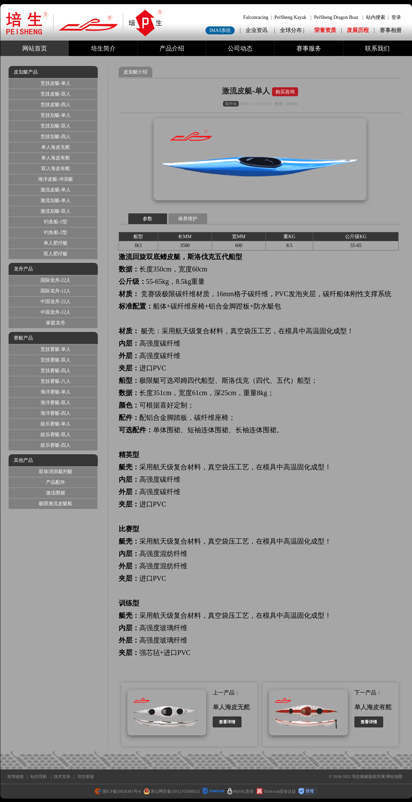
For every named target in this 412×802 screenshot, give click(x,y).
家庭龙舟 (55, 322)
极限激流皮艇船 (55, 503)
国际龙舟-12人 (55, 290)
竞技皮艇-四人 (55, 104)
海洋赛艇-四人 (55, 413)
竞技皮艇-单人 (55, 83)
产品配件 (55, 482)
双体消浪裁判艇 (55, 471)
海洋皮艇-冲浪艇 (55, 179)
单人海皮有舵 (372, 707)
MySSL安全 (240, 791)
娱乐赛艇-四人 (55, 445)
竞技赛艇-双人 (55, 360)
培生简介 (103, 48)
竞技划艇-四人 (55, 136)
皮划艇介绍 (135, 72)
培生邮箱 (86, 776)
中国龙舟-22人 (55, 301)
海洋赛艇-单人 (55, 391)
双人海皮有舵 (55, 168)
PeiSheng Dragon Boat (336, 17)
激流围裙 (55, 492)
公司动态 (240, 48)
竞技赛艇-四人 (55, 370)
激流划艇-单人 (55, 200)
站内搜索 (375, 17)
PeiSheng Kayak (290, 17)
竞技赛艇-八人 (55, 381)
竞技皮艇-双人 (55, 94)
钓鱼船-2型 (55, 232)
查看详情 (227, 722)
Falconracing (255, 17)
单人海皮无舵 (231, 707)
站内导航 (39, 776)
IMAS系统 (220, 30)
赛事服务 (308, 48)
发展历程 (358, 30)
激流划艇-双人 (55, 211)
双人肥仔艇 (56, 253)
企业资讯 (257, 30)
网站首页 (34, 48)
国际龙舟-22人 (55, 280)
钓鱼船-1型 (55, 221)
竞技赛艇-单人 (55, 349)
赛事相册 (391, 30)
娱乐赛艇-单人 (55, 423)
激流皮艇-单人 (247, 91)
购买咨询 (285, 91)
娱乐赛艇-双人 (55, 434)
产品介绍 (172, 48)
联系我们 (377, 48)
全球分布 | (293, 30)
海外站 (231, 103)
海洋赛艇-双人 (55, 402)
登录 (396, 17)
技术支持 (62, 776)
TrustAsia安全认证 (276, 791)
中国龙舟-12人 (55, 312)
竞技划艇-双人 (55, 126)
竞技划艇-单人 (55, 115)
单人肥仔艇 (56, 243)
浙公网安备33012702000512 (171, 791)
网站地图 (394, 776)
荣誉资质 (325, 30)
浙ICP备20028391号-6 (118, 791)
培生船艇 (360, 776)
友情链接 (15, 776)
